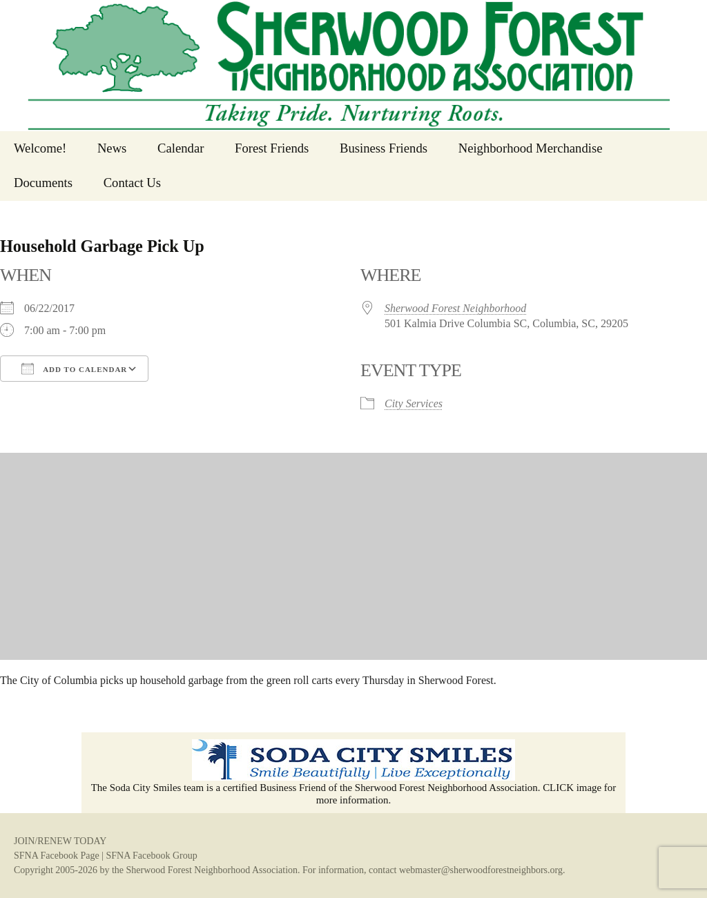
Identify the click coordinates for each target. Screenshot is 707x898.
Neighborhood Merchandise (530, 148)
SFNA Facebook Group (151, 855)
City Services (414, 403)
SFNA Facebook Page (56, 855)
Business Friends (383, 148)
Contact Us (132, 182)
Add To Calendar (74, 368)
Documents (43, 182)
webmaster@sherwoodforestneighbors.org (481, 870)
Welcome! (40, 148)
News (112, 148)
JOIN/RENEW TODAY (60, 841)
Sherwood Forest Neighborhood (455, 308)
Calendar (180, 148)
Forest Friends (272, 148)
